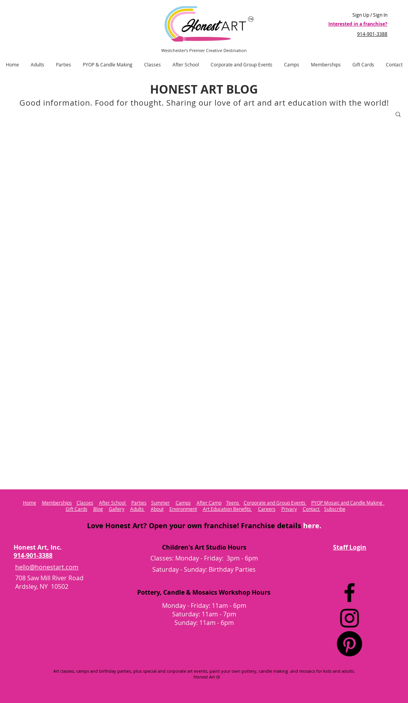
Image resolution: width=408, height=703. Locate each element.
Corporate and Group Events (275, 502)
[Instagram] (349, 618)
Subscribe (334, 509)
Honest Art (204, 677)
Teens (233, 502)
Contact (312, 509)
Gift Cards (76, 509)
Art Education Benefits (227, 509)
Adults (137, 509)
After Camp (209, 502)
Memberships (57, 502)
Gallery (116, 509)
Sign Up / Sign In (369, 15)
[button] (398, 115)
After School (113, 502)
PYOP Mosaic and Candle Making (348, 502)
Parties (138, 502)
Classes (85, 502)
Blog (98, 509)
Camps (183, 502)
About (157, 509)
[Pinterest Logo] (349, 643)
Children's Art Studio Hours (204, 547)
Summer (160, 502)
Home (29, 502)
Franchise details (280, 526)
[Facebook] (349, 592)
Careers (266, 509)
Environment (183, 509)
